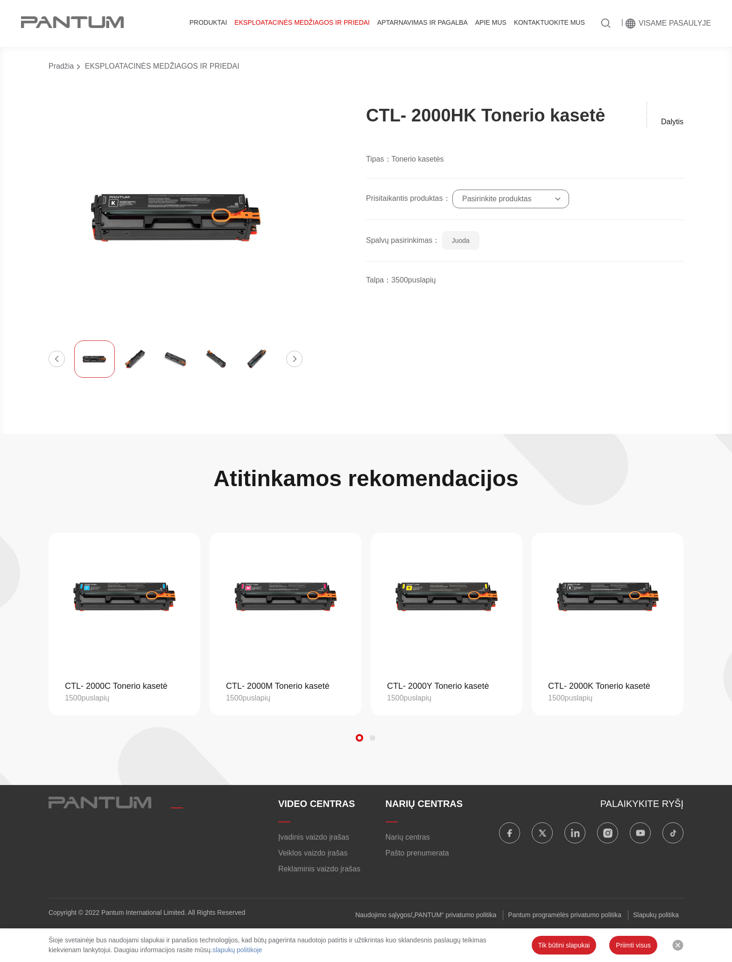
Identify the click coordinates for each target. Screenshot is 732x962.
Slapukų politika (656, 915)
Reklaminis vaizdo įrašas (319, 869)
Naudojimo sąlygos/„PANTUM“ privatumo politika (425, 915)
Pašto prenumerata (417, 853)
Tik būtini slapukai (564, 945)
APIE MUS (491, 22)
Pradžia (61, 66)
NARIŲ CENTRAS (424, 804)
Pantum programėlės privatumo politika (564, 915)
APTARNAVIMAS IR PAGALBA (422, 22)
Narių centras (408, 837)
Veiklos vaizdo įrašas (313, 853)
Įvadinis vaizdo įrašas (313, 837)
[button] (57, 359)
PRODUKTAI (208, 22)
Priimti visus (633, 945)
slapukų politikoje (237, 950)
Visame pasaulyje (675, 23)
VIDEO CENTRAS (316, 804)
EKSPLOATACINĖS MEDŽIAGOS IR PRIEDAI (302, 22)
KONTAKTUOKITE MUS (549, 22)
